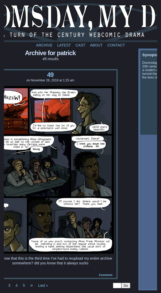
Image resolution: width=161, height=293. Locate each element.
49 (50, 74)
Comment (105, 274)
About (96, 45)
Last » (43, 285)
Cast (80, 45)
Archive (44, 45)
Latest (64, 45)
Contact (116, 45)
